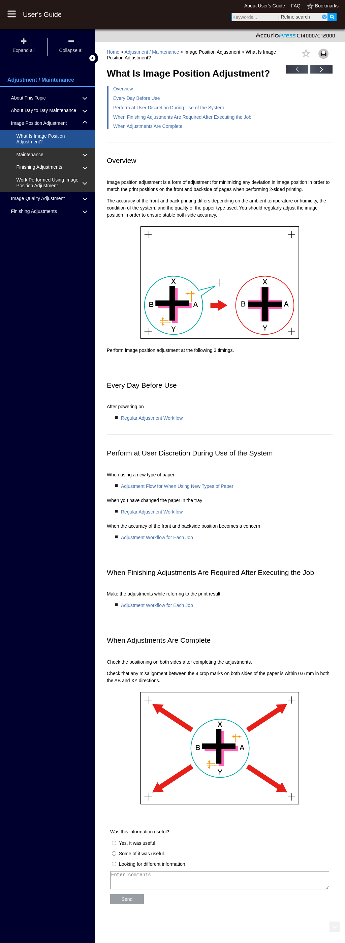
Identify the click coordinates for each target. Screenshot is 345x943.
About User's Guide (264, 5)
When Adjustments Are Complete (147, 126)
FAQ (296, 5)
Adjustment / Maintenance (152, 52)
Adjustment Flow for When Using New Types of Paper (177, 486)
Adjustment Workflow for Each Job (157, 537)
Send (127, 902)
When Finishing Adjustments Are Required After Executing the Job (182, 117)
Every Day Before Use (136, 98)
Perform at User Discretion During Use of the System (168, 107)
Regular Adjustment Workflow (152, 418)
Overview (123, 88)
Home (113, 52)
